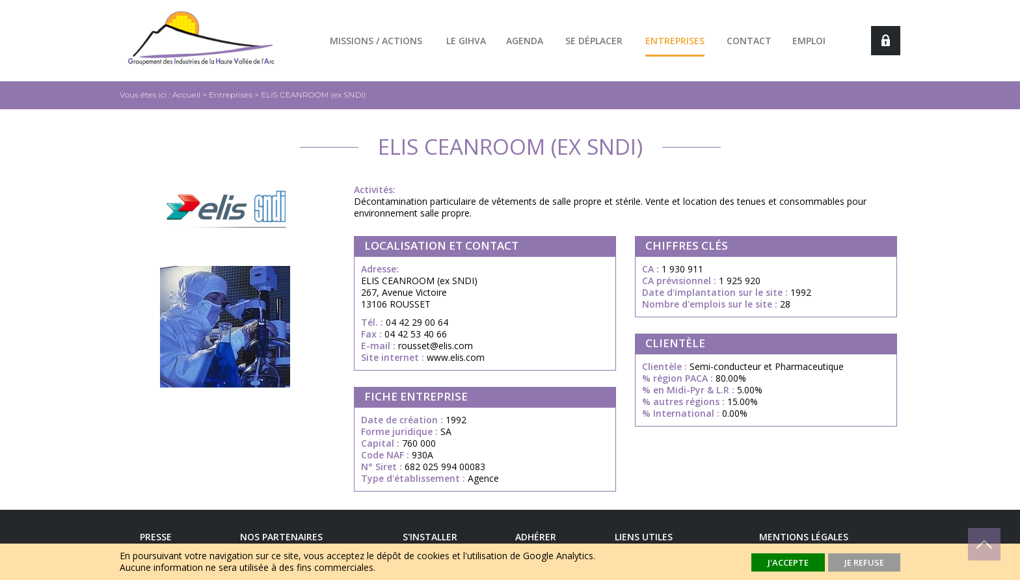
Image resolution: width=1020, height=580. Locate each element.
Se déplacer (594, 40)
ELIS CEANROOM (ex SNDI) (313, 94)
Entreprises (675, 40)
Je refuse (864, 562)
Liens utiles (644, 537)
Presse (156, 537)
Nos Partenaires (281, 537)
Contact (749, 40)
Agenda (524, 40)
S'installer (430, 537)
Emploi (808, 40)
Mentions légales (803, 537)
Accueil (186, 94)
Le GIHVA (466, 40)
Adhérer (535, 537)
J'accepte (788, 562)
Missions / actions (376, 40)
